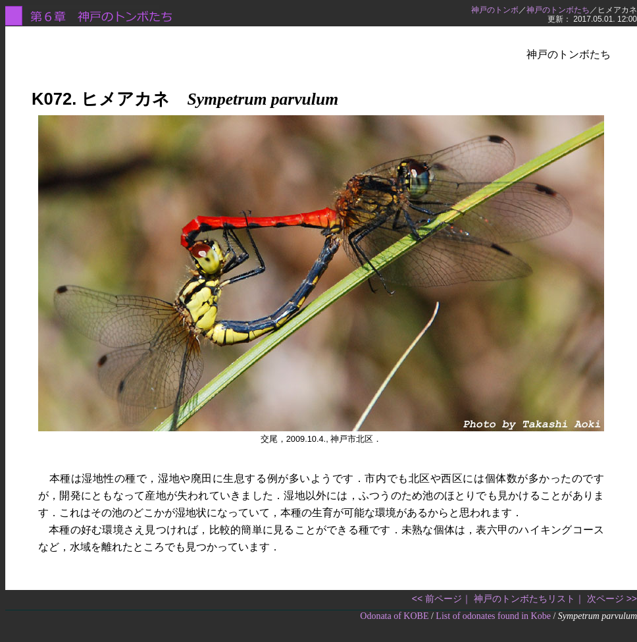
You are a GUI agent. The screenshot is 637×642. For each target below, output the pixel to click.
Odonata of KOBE (394, 616)
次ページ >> (612, 598)
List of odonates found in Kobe (493, 616)
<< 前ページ (437, 598)
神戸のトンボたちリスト (524, 598)
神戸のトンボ (495, 9)
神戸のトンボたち (558, 9)
